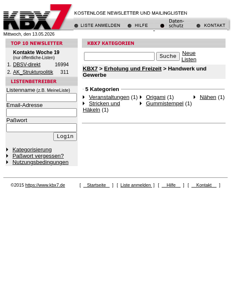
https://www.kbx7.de (45, 184)
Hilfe (171, 184)
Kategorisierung (32, 149)
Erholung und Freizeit (133, 68)
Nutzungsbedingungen (40, 162)
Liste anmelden (136, 184)
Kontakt (204, 184)
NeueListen (189, 56)
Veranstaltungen (109, 97)
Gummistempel (165, 103)
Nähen (208, 97)
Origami (155, 97)
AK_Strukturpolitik (33, 72)
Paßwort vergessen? (38, 156)
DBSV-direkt (26, 65)
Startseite (96, 184)
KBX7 (90, 68)
